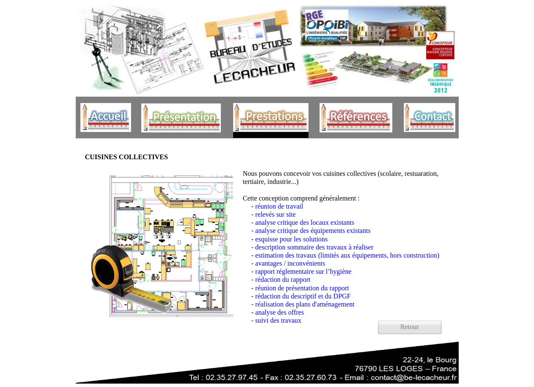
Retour (409, 326)
